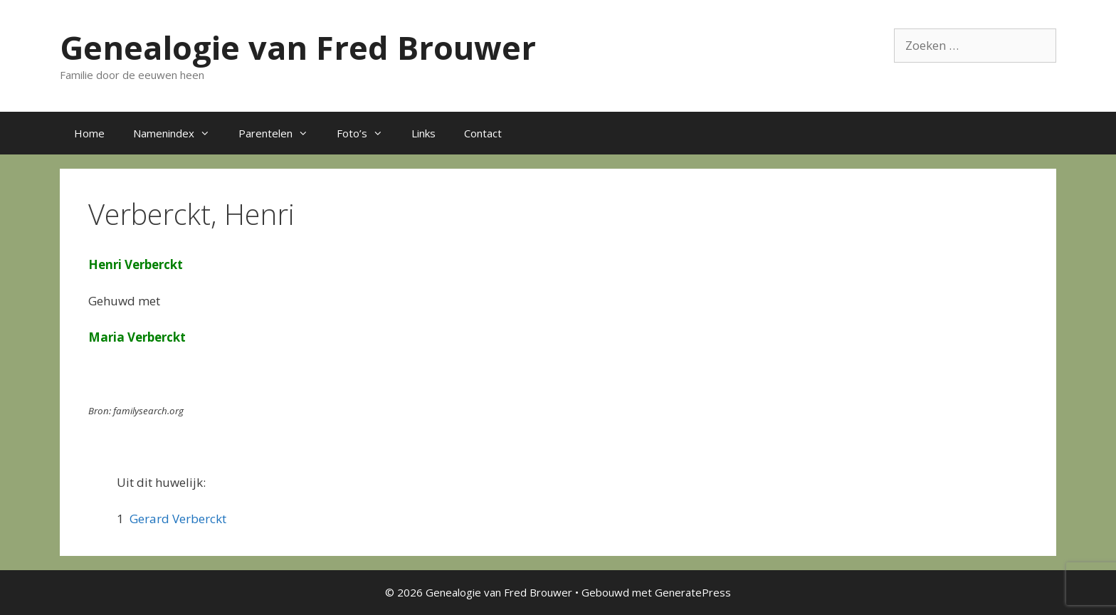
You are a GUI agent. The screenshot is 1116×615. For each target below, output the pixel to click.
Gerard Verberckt (178, 518)
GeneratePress (693, 592)
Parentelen (280, 133)
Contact (483, 133)
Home (89, 133)
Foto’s (367, 133)
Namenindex (178, 133)
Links (423, 133)
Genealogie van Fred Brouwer (298, 47)
